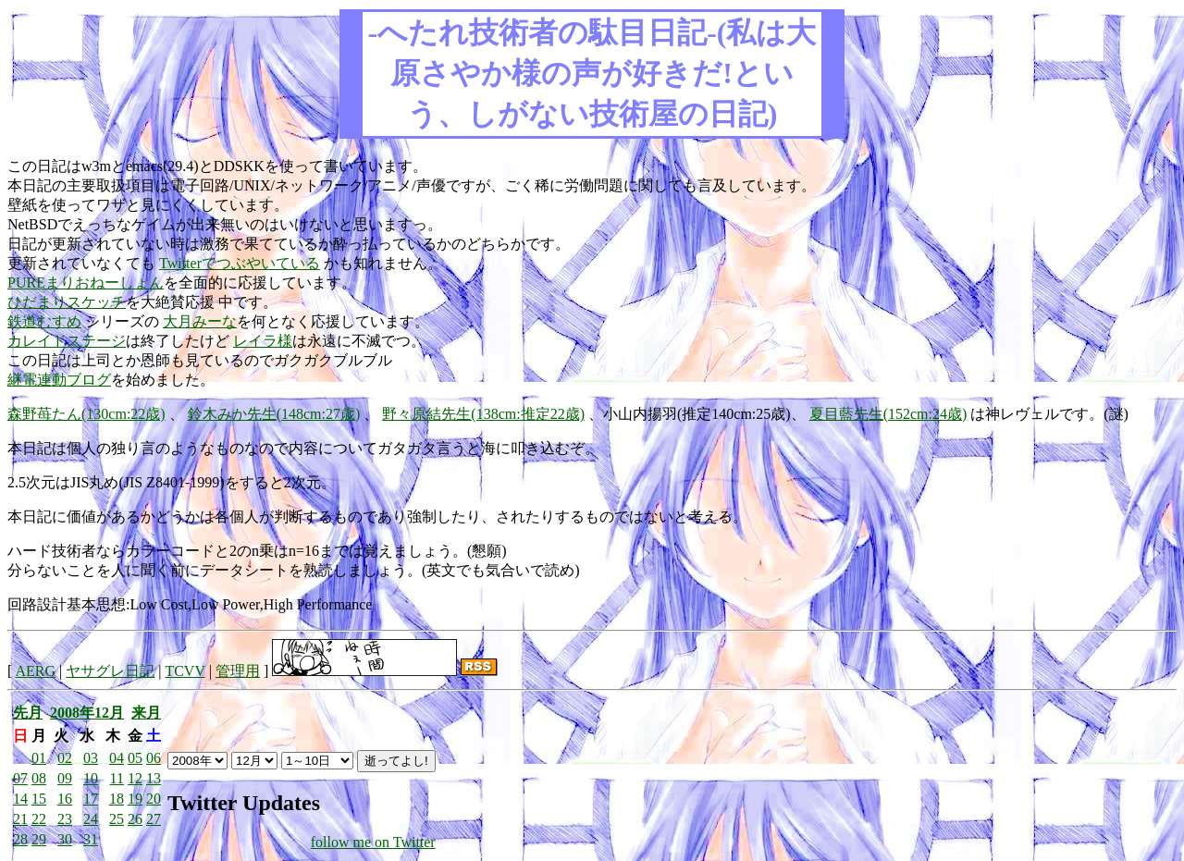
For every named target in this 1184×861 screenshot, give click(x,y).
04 (116, 758)
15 (38, 798)
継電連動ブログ (59, 379)
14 (20, 798)
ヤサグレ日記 (110, 671)
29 (38, 839)
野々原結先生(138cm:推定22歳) (483, 414)
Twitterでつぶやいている (239, 263)
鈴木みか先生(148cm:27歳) (274, 414)
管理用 (238, 671)
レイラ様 (262, 341)
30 (64, 839)
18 (116, 798)
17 (90, 798)
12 (135, 778)
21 (20, 819)
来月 (146, 712)
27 (153, 819)
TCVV (184, 671)
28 (20, 839)
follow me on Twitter (373, 842)
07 (20, 778)
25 (116, 819)
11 (117, 778)
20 (153, 798)
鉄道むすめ (44, 321)
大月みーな (200, 321)
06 (153, 758)
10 (90, 778)
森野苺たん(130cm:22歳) (86, 414)
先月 (28, 712)
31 (90, 839)
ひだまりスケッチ (66, 302)
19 (135, 798)
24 (90, 819)
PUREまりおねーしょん (85, 282)
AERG (35, 671)
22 (38, 819)
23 (64, 819)
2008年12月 (87, 712)
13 (153, 778)
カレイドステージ (66, 341)
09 (64, 778)
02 (64, 758)
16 (64, 798)
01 (38, 758)
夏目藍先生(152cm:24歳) (888, 414)
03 (90, 758)
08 (38, 778)
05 (135, 758)
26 (135, 819)
